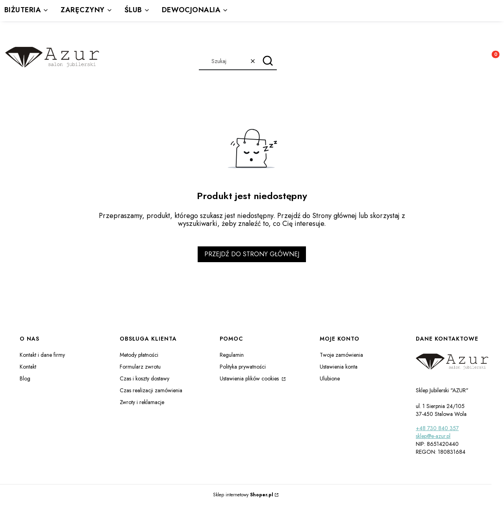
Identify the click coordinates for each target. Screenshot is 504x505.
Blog (25, 378)
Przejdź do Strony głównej (251, 254)
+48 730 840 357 (437, 428)
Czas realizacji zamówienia (151, 390)
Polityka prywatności (243, 367)
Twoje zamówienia (341, 355)
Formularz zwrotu (140, 367)
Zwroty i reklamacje (142, 402)
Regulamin (232, 355)
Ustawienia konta (339, 367)
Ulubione (330, 378)
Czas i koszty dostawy (144, 378)
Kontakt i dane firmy (42, 355)
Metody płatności (139, 355)
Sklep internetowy (243, 494)
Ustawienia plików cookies (250, 378)
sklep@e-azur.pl (433, 436)
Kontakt (28, 367)
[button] (268, 61)
